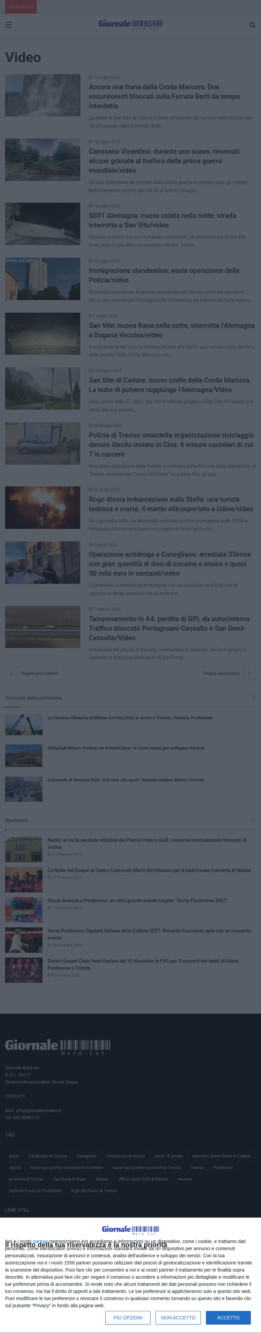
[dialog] (130, 1275)
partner (40, 1241)
